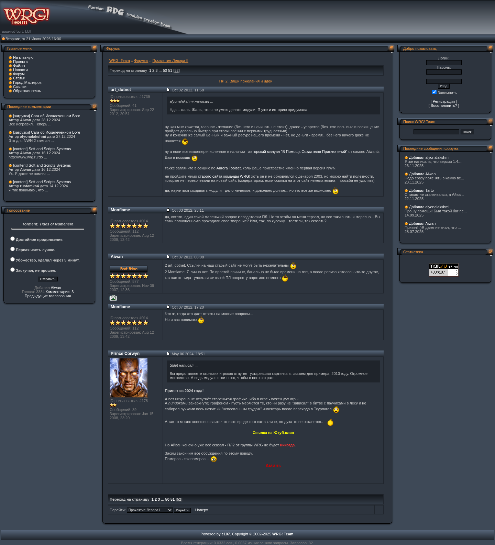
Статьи (19, 78)
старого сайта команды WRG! (224, 176)
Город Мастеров (27, 82)
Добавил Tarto (421, 190)
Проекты (20, 61)
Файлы (19, 66)
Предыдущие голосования (48, 296)
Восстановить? (444, 105)
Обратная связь (27, 91)
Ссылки (19, 87)
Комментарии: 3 (60, 292)
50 (165, 70)
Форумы (141, 60)
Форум (18, 74)
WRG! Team (119, 60)
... (50, 124)
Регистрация (444, 101)
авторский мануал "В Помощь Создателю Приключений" (297, 151)
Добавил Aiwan (422, 174)
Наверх (201, 510)
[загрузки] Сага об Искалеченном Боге (46, 116)
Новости (20, 70)
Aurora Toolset (229, 168)
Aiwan (56, 288)
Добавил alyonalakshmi (429, 157)
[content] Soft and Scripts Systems (42, 149)
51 (170, 70)
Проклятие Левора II (170, 60)
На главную (23, 57)
